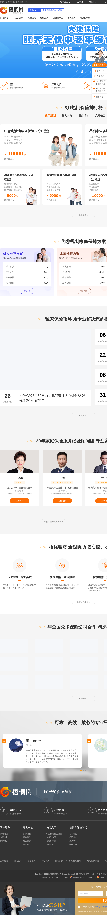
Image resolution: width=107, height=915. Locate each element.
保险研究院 (51, 841)
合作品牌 (44, 18)
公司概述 (73, 834)
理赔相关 (27, 837)
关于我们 (4, 861)
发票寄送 (27, 841)
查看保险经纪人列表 (53, 521)
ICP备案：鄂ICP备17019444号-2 (88, 874)
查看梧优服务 (84, 602)
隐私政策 (59, 861)
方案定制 (19, 18)
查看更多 (84, 215)
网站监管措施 (93, 861)
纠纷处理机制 (75, 861)
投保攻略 (50, 844)
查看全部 (84, 698)
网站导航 (45, 861)
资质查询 (32, 861)
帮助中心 (94, 2)
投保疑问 (27, 844)
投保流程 (27, 834)
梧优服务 (71, 18)
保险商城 (5, 18)
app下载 (79, 2)
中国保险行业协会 (54, 834)
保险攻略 (32, 18)
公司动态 (73, 837)
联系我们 (73, 841)
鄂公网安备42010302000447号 (83, 877)
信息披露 (18, 861)
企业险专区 (58, 18)
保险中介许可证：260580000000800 (55, 877)
